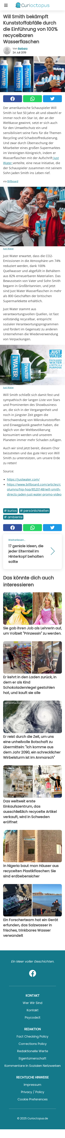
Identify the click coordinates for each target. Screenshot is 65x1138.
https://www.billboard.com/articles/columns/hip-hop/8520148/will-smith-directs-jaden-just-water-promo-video (34, 489)
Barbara (22, 48)
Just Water (8, 248)
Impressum (32, 1084)
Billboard (12, 181)
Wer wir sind (32, 1003)
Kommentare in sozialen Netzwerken (33, 1066)
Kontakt (32, 1010)
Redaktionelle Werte (32, 1051)
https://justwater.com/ (23, 479)
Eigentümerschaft (32, 1058)
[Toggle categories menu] (6, 5)
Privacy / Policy (32, 1092)
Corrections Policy (33, 1044)
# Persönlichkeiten (34, 510)
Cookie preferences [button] (33, 1099)
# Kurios (10, 510)
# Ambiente (13, 517)
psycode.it (32, 1017)
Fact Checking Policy (32, 1036)
